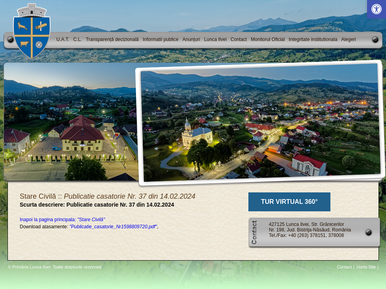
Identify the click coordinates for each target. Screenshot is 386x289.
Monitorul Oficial (268, 39)
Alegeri (348, 39)
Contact (239, 39)
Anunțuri (191, 39)
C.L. (77, 39)
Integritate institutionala (313, 39)
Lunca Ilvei (215, 39)
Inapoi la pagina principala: (62, 219)
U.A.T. (62, 39)
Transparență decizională (112, 39)
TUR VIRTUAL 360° (289, 201)
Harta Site (366, 267)
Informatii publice (161, 39)
